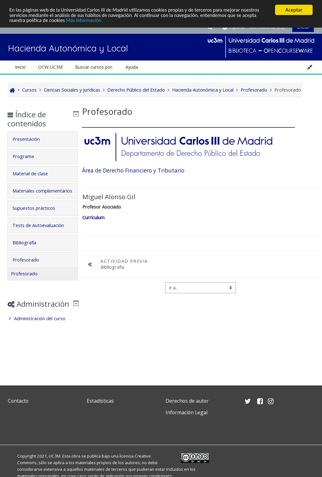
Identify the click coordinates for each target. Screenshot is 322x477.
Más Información (86, 21)
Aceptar (293, 10)
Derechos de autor (187, 400)
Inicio (20, 67)
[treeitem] (43, 336)
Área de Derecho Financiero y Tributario (133, 170)
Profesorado (30, 269)
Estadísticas (100, 400)
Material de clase (34, 174)
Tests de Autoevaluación (42, 234)
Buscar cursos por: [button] (94, 67)
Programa (27, 156)
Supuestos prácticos (38, 217)
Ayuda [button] (131, 67)
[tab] (42, 139)
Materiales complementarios (35, 195)
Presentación (30, 139)
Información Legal (186, 412)
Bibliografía (29, 251)
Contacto (18, 400)
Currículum (93, 217)
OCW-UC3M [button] (50, 67)
